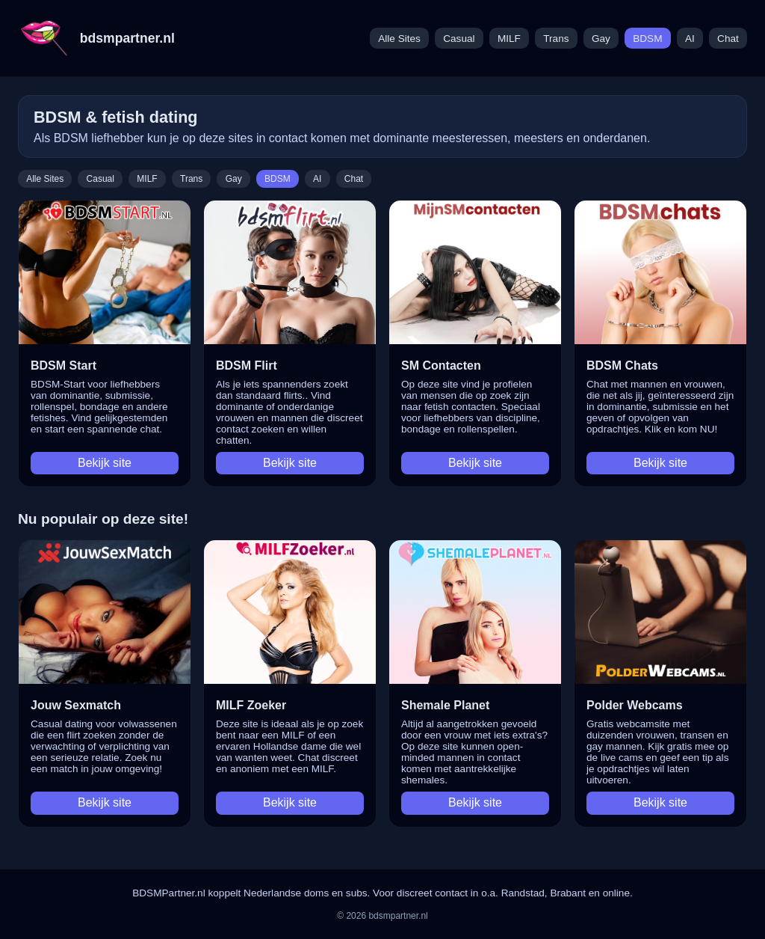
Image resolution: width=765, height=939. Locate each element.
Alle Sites (399, 38)
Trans (556, 38)
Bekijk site (104, 462)
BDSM (647, 38)
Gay (601, 38)
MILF (509, 38)
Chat (728, 38)
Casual (458, 38)
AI (690, 38)
